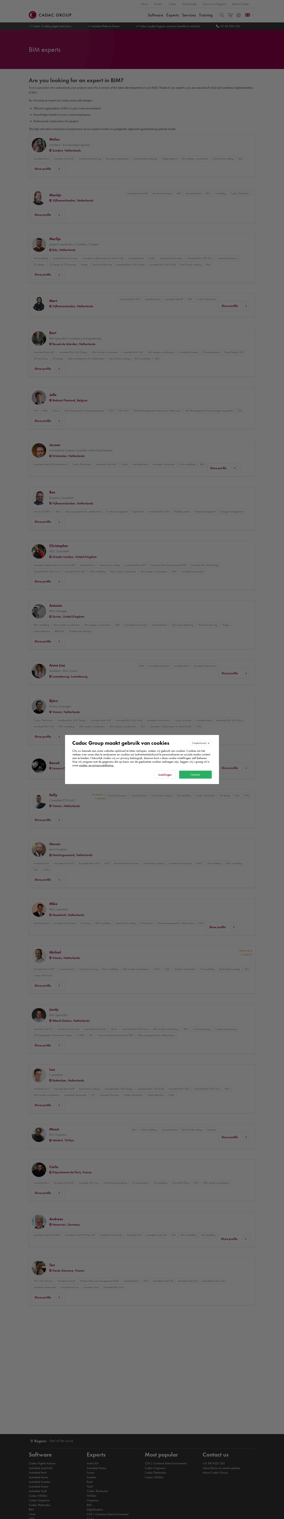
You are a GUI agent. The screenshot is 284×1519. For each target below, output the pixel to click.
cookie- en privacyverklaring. (96, 765)
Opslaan (195, 774)
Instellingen (165, 774)
